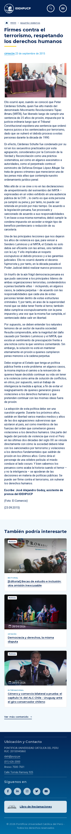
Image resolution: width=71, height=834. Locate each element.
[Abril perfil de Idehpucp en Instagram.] (27, 791)
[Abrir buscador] (50, 8)
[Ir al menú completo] (63, 8)
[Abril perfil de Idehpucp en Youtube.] (46, 791)
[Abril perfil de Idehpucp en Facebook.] (8, 791)
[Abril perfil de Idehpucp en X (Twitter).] (36, 791)
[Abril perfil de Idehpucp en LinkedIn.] (17, 791)
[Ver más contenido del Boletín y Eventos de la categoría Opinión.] (9, 54)
